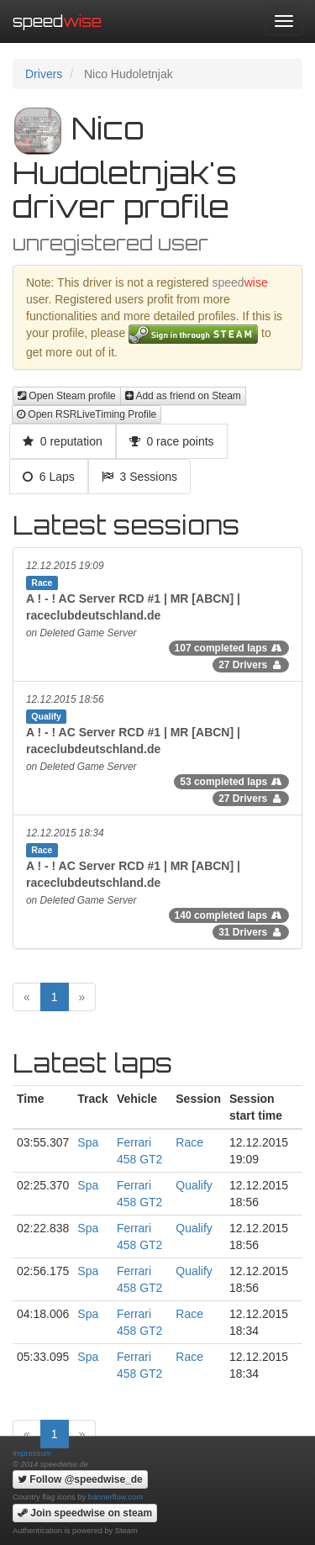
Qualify (194, 1185)
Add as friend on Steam (183, 396)
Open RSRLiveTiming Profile (86, 414)
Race (189, 1142)
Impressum (32, 1453)
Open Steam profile (67, 396)
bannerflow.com (115, 1497)
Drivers (43, 74)
